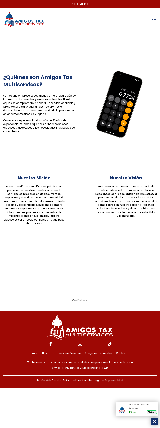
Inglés (75, 3)
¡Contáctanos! (80, 300)
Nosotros (48, 353)
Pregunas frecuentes (98, 353)
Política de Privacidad (75, 380)
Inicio (35, 353)
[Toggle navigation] (154, 19)
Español (84, 3)
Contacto (122, 353)
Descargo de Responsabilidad (106, 380)
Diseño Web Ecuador (49, 380)
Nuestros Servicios (69, 353)
